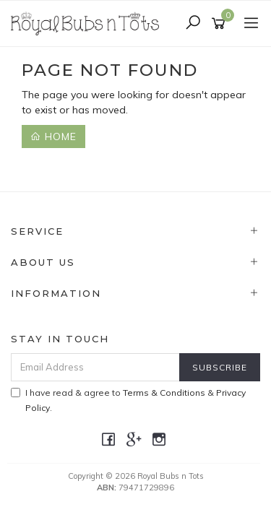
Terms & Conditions (164, 392)
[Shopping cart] (221, 24)
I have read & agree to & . (128, 400)
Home (53, 136)
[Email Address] (95, 367)
